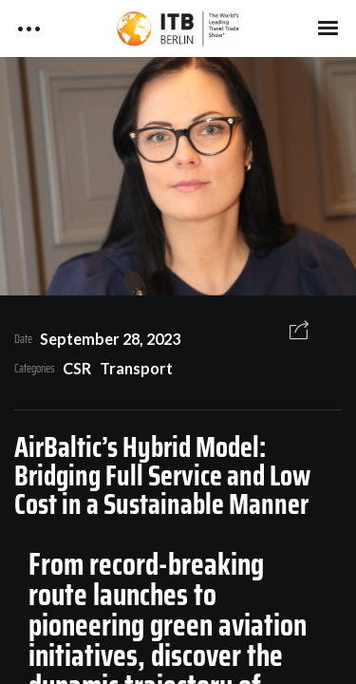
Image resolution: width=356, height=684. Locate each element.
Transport (136, 368)
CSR (77, 368)
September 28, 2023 (110, 339)
